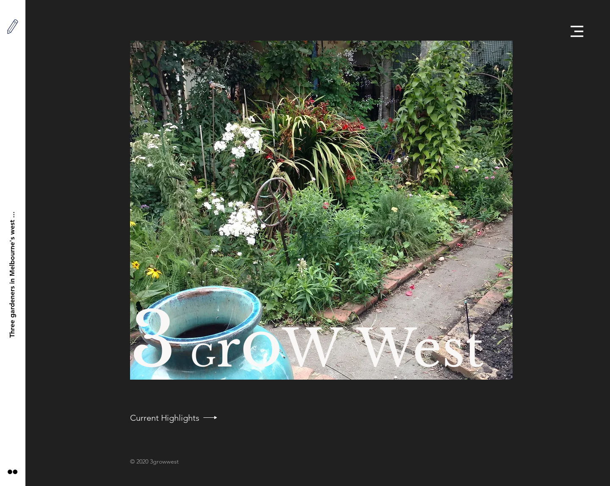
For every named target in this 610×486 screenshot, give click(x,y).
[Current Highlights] (165, 417)
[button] (577, 31)
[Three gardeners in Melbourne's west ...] (12, 274)
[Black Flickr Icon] (12, 472)
